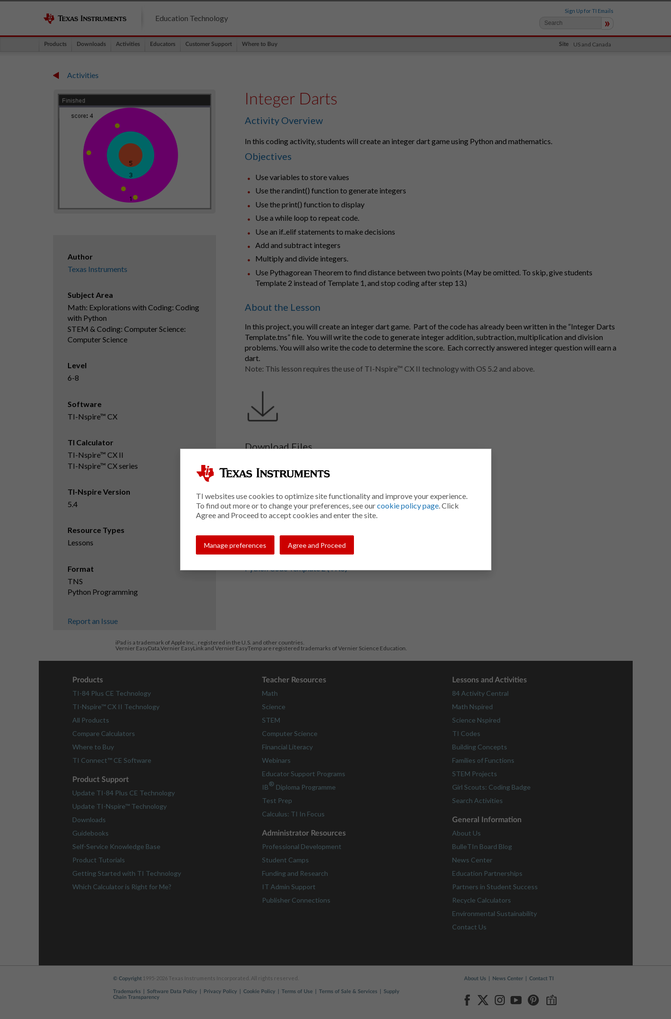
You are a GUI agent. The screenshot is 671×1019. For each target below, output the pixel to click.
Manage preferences (235, 545)
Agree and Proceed (317, 545)
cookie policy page (408, 505)
